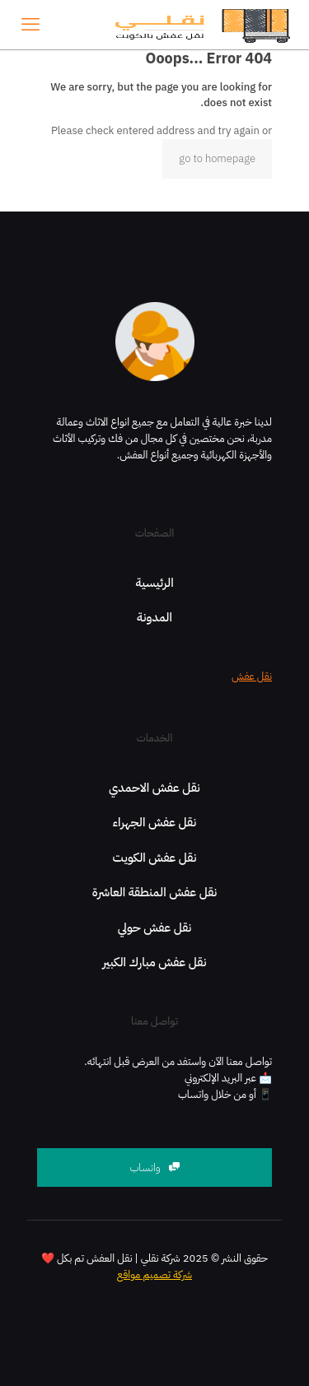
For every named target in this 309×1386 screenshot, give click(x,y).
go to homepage (217, 158)
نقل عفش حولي (155, 928)
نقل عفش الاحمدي (154, 788)
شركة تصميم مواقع (154, 1274)
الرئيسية (154, 583)
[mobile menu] (30, 25)
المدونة (154, 617)
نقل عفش (252, 676)
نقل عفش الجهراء (154, 822)
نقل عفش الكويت (155, 858)
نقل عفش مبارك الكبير (155, 962)
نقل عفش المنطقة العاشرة (155, 892)
